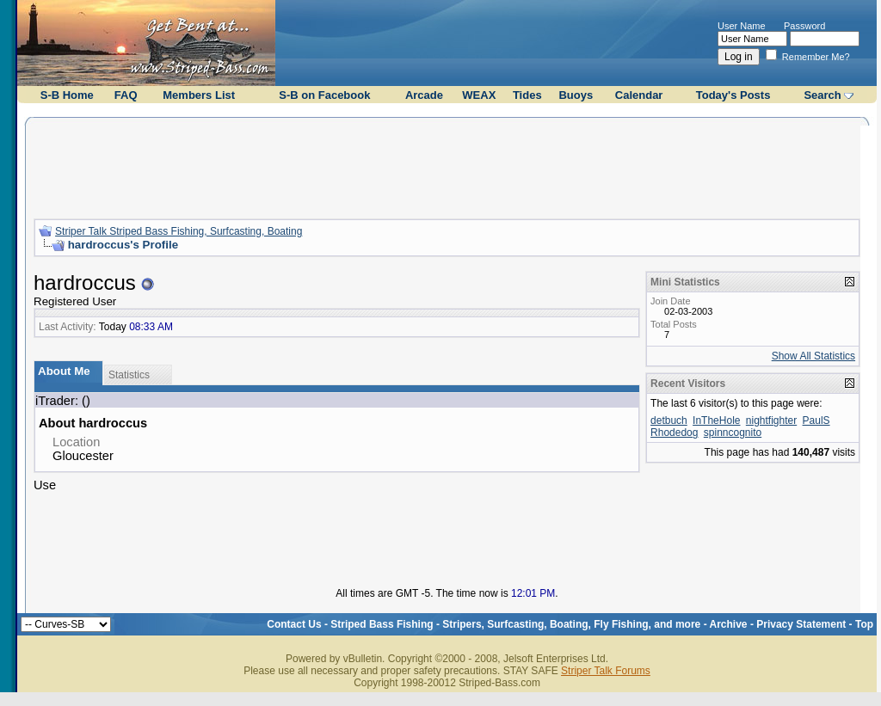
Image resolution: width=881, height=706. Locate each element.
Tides (527, 95)
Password (804, 26)
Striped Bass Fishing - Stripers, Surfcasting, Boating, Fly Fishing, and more (515, 624)
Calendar (639, 95)
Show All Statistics (813, 356)
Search (822, 95)
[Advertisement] (447, 166)
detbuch (668, 420)
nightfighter (771, 420)
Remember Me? (808, 57)
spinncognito (732, 433)
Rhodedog (674, 433)
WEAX (479, 95)
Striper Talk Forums (605, 671)
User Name (742, 26)
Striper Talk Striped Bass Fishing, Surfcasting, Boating (178, 231)
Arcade (424, 95)
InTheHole (716, 420)
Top (864, 624)
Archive (729, 624)
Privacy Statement (801, 624)
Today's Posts (733, 95)
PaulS (816, 420)
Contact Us (294, 624)
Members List (199, 95)
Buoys (575, 95)
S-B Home (67, 95)
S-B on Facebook (324, 95)
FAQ (126, 95)
